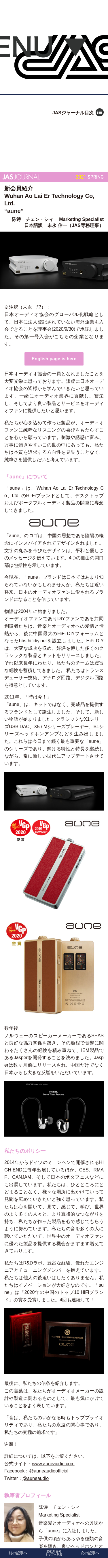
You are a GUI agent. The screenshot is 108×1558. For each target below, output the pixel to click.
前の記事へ (18, 1553)
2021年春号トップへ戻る (53, 1553)
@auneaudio (35, 1478)
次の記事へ (90, 1553)
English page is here (54, 358)
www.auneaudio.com (53, 1463)
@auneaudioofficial (48, 1470)
